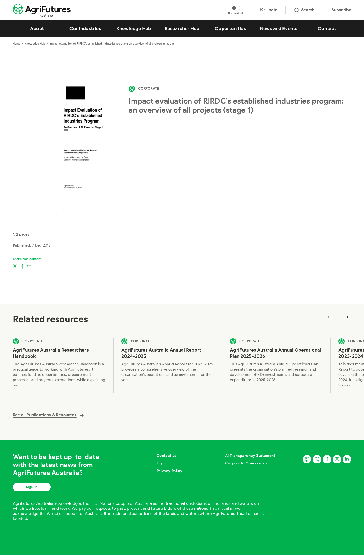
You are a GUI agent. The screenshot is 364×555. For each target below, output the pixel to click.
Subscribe (341, 10)
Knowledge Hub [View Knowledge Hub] (133, 28)
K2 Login (268, 10)
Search (304, 10)
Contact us (167, 455)
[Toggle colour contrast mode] (236, 8)
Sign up (31, 487)
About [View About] (37, 28)
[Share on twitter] (15, 266)
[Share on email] (29, 266)
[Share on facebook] (22, 266)
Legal (162, 463)
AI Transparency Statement (250, 455)
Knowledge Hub (35, 43)
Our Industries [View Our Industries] (85, 28)
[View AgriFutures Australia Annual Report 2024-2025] (167, 365)
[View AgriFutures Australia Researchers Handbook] (59, 365)
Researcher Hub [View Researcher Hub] (182, 28)
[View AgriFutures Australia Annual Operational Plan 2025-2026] (276, 365)
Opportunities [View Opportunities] (230, 28)
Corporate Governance (246, 463)
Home (16, 43)
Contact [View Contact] (327, 28)
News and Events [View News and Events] (279, 28)
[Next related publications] (345, 318)
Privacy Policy (169, 470)
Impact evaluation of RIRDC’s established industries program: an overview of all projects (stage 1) (112, 43)
